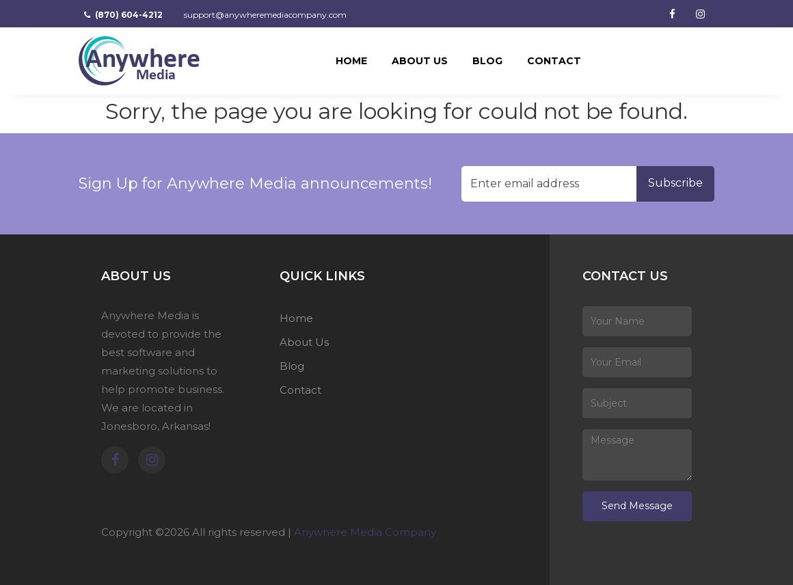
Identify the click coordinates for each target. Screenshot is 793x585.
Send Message (637, 506)
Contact (554, 61)
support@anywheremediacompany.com (264, 15)
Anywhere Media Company (365, 532)
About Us (420, 61)
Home (351, 61)
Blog (487, 61)
